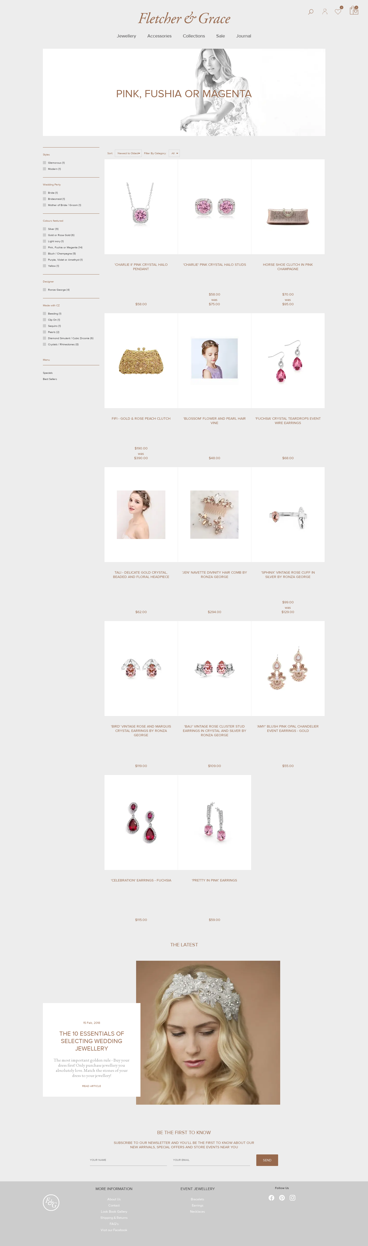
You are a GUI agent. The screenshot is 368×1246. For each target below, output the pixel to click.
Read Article (91, 1086)
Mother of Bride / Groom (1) (64, 205)
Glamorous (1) (56, 162)
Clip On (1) (58, 320)
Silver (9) (58, 230)
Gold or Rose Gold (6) (63, 236)
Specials (53, 373)
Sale (220, 36)
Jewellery (126, 36)
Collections (194, 36)
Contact (114, 1206)
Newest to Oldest (128, 153)
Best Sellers (55, 380)
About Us (114, 1200)
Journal (243, 36)
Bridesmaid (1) (56, 199)
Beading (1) (59, 314)
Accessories (159, 36)
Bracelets (198, 1200)
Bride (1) (53, 192)
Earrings (197, 1206)
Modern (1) (54, 169)
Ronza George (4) (62, 290)
